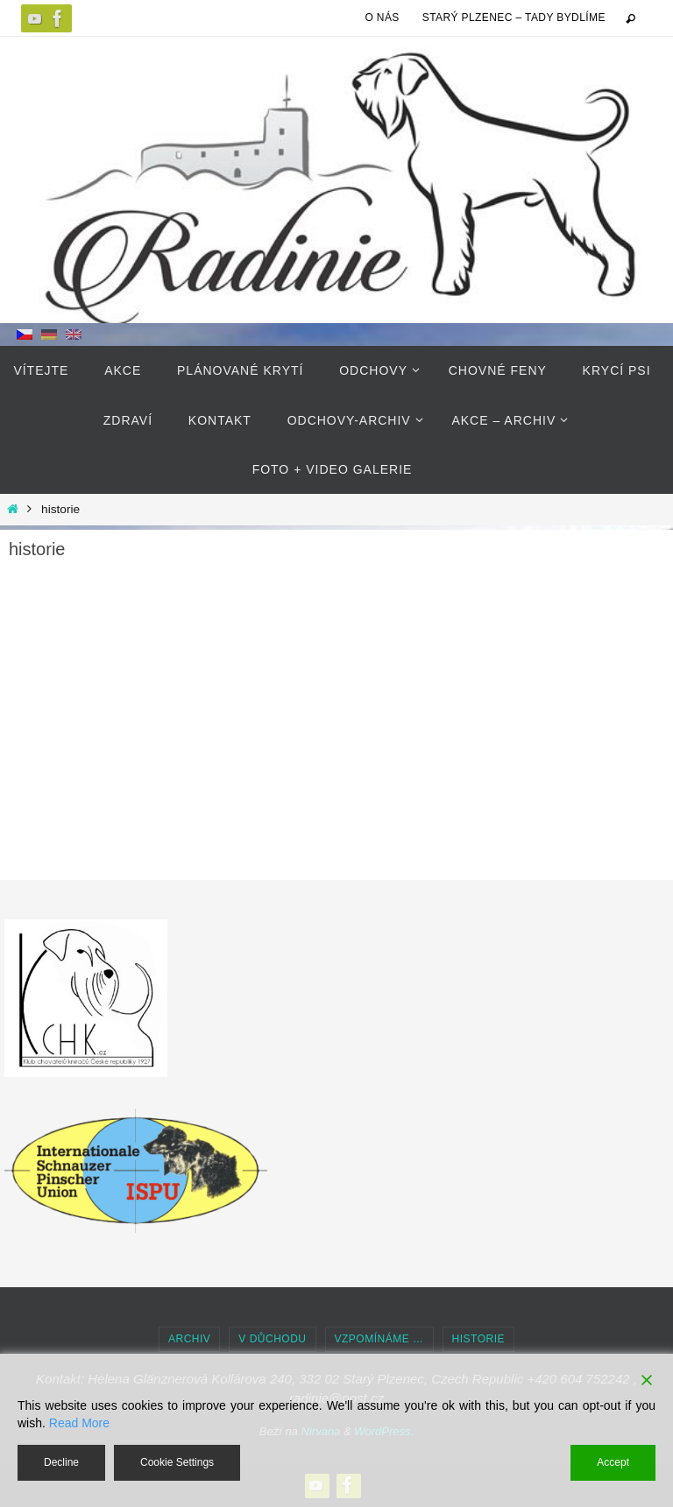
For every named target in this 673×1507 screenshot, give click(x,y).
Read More (79, 1423)
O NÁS (382, 17)
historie (478, 1339)
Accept (613, 1462)
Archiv (189, 1339)
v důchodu (272, 1339)
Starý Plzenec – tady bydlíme (514, 17)
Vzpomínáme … (379, 1339)
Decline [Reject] (61, 1462)
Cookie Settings (177, 1462)
